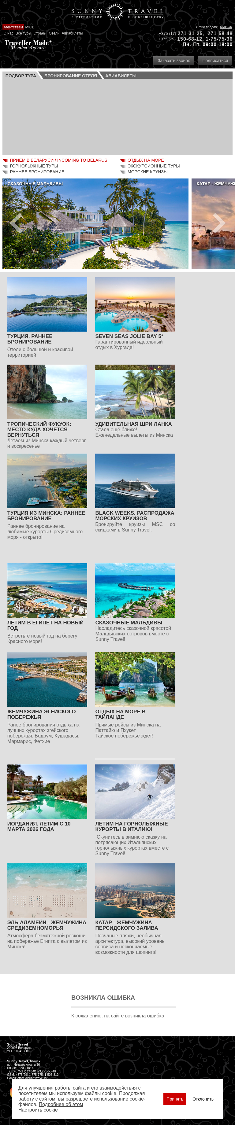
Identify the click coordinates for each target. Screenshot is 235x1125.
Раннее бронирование (37, 172)
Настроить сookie (38, 1109)
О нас (8, 33)
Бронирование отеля (70, 75)
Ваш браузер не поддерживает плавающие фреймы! (117, 116)
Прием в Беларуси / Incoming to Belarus (58, 160)
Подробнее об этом (61, 1104)
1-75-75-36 (219, 39)
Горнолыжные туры (34, 166)
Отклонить (203, 1099)
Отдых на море (146, 160)
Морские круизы (147, 172)
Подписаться (215, 60)
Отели (54, 33)
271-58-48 (220, 33)
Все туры (23, 33)
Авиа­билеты (120, 75)
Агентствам (13, 27)
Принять (174, 1099)
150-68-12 (189, 39)
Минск (226, 27)
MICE (29, 27)
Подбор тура (21, 75)
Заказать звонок (174, 60)
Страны (40, 33)
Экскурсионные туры (154, 166)
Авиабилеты (72, 33)
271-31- (187, 33)
